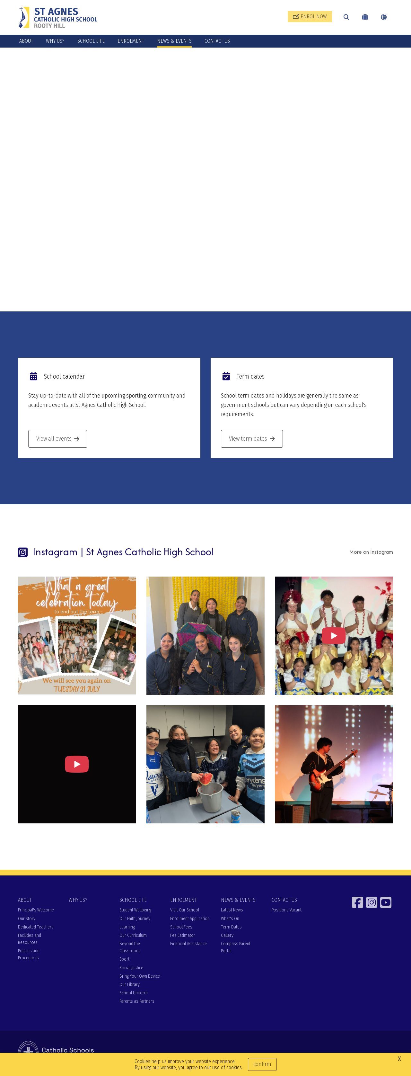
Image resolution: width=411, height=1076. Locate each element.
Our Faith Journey (134, 919)
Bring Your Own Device (139, 977)
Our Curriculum (133, 936)
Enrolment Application (190, 919)
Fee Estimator (182, 936)
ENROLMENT (131, 41)
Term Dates (231, 927)
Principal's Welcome (36, 911)
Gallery (227, 936)
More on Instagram (371, 552)
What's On (230, 919)
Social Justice (131, 968)
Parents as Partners (136, 1002)
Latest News (232, 911)
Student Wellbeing (135, 911)
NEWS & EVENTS (174, 41)
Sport (124, 960)
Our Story (26, 919)
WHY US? (55, 41)
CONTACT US (217, 41)
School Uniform (133, 994)
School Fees (181, 927)
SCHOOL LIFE (91, 41)
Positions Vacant (287, 911)
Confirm (262, 1064)
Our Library (129, 985)
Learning (127, 927)
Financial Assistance (188, 944)
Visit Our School (184, 911)
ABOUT (26, 41)
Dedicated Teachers (36, 927)
